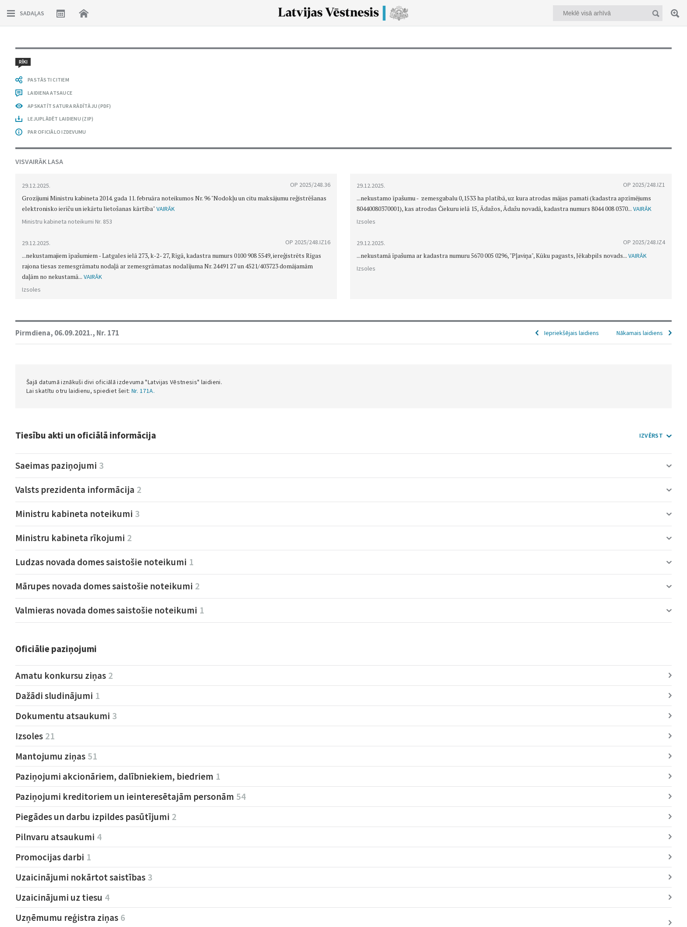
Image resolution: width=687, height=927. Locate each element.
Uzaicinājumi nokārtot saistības (83, 877)
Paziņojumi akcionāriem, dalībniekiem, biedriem (117, 776)
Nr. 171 (107, 333)
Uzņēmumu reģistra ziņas (70, 917)
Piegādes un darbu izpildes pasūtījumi (96, 817)
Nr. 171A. (143, 391)
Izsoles (35, 736)
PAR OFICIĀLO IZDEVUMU (57, 131)
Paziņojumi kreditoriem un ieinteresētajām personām (130, 796)
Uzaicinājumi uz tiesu (62, 897)
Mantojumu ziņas (56, 756)
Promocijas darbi (53, 857)
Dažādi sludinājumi (57, 696)
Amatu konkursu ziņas (64, 675)
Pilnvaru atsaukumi (58, 837)
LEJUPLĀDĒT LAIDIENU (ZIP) (60, 118)
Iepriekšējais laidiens (571, 333)
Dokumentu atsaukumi (66, 716)
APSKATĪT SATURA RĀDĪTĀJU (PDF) (69, 106)
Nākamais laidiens (639, 333)
